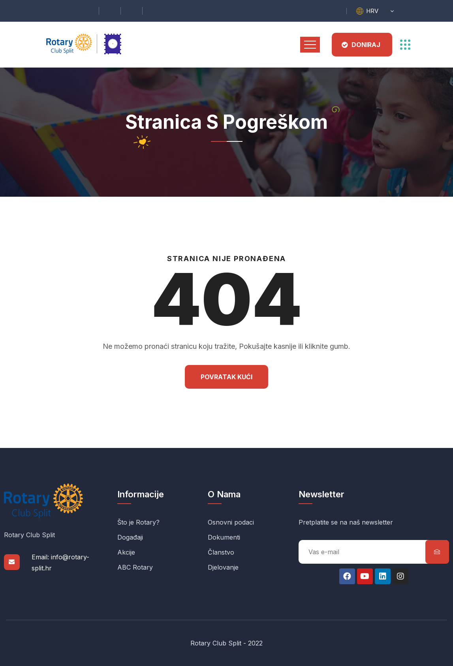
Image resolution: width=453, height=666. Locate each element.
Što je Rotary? (138, 522)
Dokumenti (224, 537)
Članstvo (221, 552)
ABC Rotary (135, 567)
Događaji (130, 537)
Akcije (126, 552)
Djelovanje (223, 567)
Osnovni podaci (231, 522)
